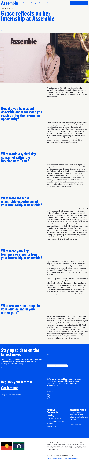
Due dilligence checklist (71, 458)
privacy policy (13, 368)
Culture (3, 31)
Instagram (4, 395)
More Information (51, 426)
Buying (42, 3)
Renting (34, 3)
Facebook (11, 395)
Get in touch (64, 3)
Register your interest (79, 3)
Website (72, 424)
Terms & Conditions (57, 458)
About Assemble (52, 3)
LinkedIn (18, 395)
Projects (26, 3)
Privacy (49, 458)
